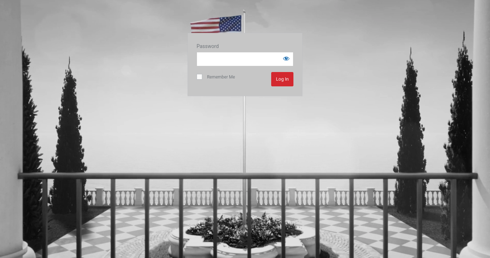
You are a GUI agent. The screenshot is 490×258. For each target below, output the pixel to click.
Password (208, 46)
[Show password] (286, 58)
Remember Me (216, 77)
